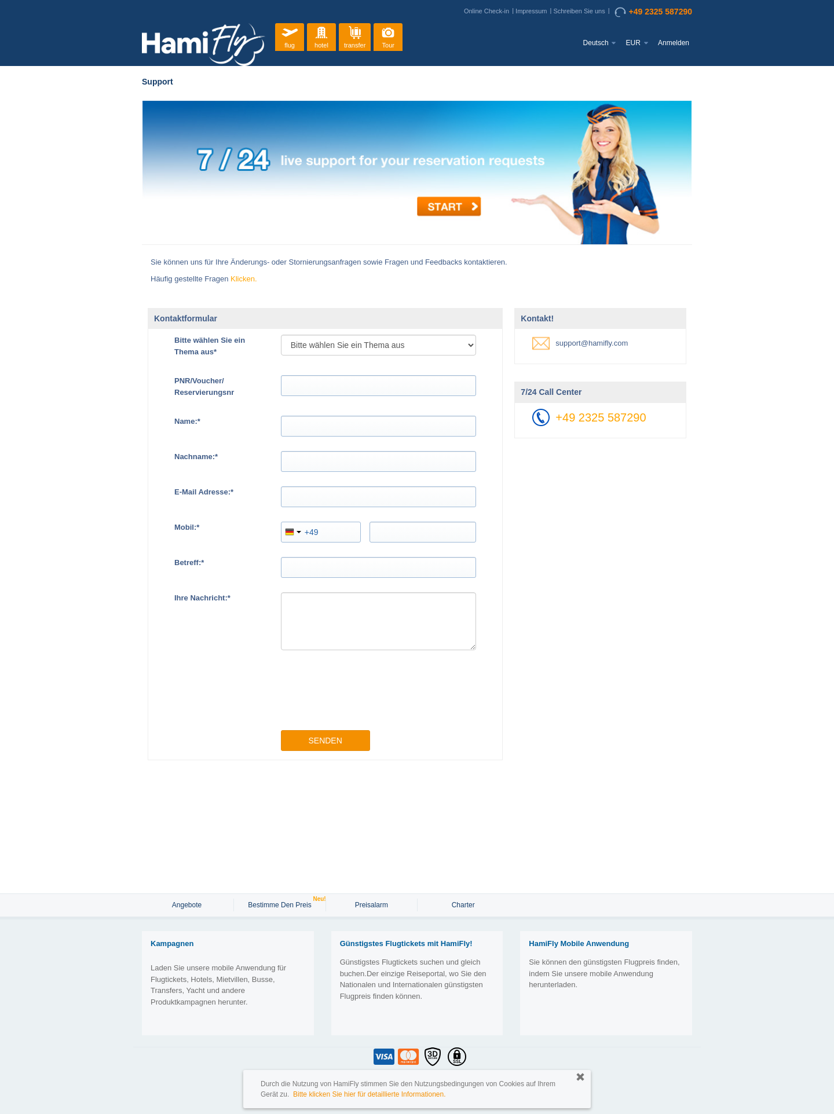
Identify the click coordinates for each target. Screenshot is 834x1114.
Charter (463, 905)
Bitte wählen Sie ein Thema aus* (209, 346)
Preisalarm (371, 905)
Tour (388, 35)
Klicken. (244, 278)
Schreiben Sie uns (579, 11)
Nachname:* (196, 456)
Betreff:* (189, 562)
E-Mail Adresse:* (203, 492)
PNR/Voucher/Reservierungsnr (204, 386)
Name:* (187, 421)
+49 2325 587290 (653, 12)
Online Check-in (486, 11)
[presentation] (369, 693)
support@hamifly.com (591, 343)
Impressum (531, 11)
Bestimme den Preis (281, 904)
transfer (354, 35)
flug (289, 35)
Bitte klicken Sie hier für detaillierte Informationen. (369, 1094)
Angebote (188, 905)
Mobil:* (186, 527)
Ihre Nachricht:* (202, 597)
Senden (325, 740)
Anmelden (673, 43)
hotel (321, 35)
